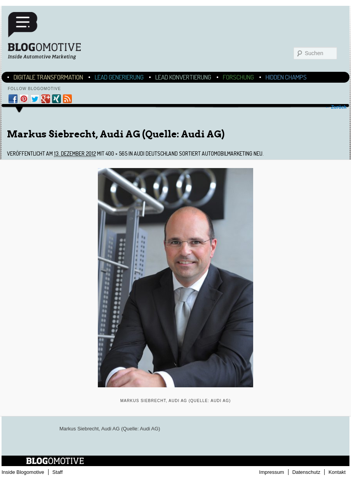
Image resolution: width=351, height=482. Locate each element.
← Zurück (335, 107)
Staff (57, 472)
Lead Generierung (119, 77)
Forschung (238, 77)
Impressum (271, 472)
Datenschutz (306, 472)
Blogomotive (49, 35)
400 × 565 (116, 153)
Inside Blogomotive (23, 472)
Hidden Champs (286, 77)
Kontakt (337, 472)
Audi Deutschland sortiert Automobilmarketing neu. (199, 153)
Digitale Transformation (48, 77)
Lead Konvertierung (183, 77)
